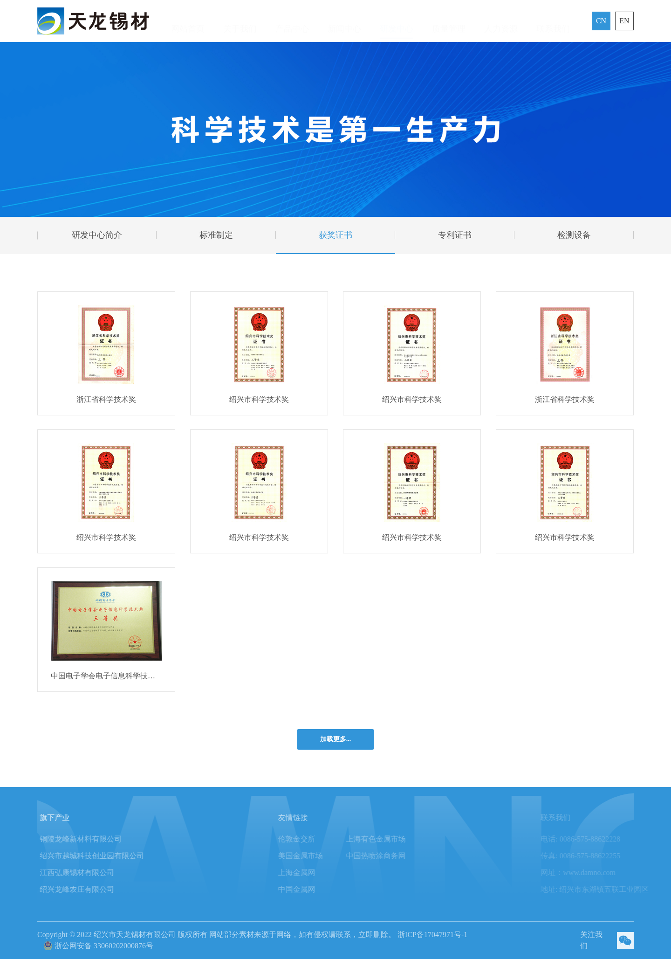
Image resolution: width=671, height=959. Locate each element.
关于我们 (240, 21)
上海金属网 (313, 872)
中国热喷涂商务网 (393, 856)
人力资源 (501, 21)
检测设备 (574, 235)
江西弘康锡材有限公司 (87, 872)
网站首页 (188, 21)
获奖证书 (335, 235)
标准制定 (216, 235)
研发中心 (396, 21)
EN (624, 21)
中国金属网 (313, 889)
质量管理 (449, 21)
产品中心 (292, 21)
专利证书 (455, 235)
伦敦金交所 (313, 839)
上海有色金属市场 (393, 839)
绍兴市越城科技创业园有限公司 (102, 856)
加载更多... (335, 739)
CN (601, 21)
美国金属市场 (317, 856)
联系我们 (553, 21)
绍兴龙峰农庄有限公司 (87, 889)
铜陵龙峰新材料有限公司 (91, 839)
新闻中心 (344, 21)
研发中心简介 (97, 235)
